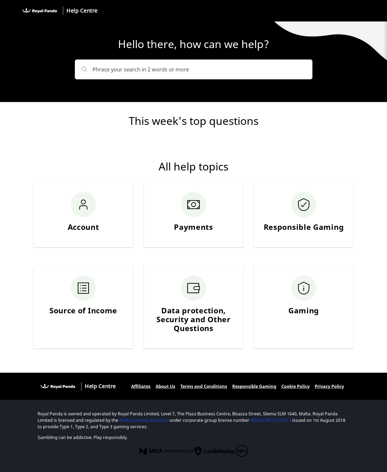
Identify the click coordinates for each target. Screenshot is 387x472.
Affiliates (140, 386)
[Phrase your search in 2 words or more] (194, 69)
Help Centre (82, 10)
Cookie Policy (295, 386)
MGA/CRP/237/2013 (270, 420)
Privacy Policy (329, 386)
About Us (165, 386)
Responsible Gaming (254, 386)
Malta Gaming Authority (143, 420)
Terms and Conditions (203, 386)
